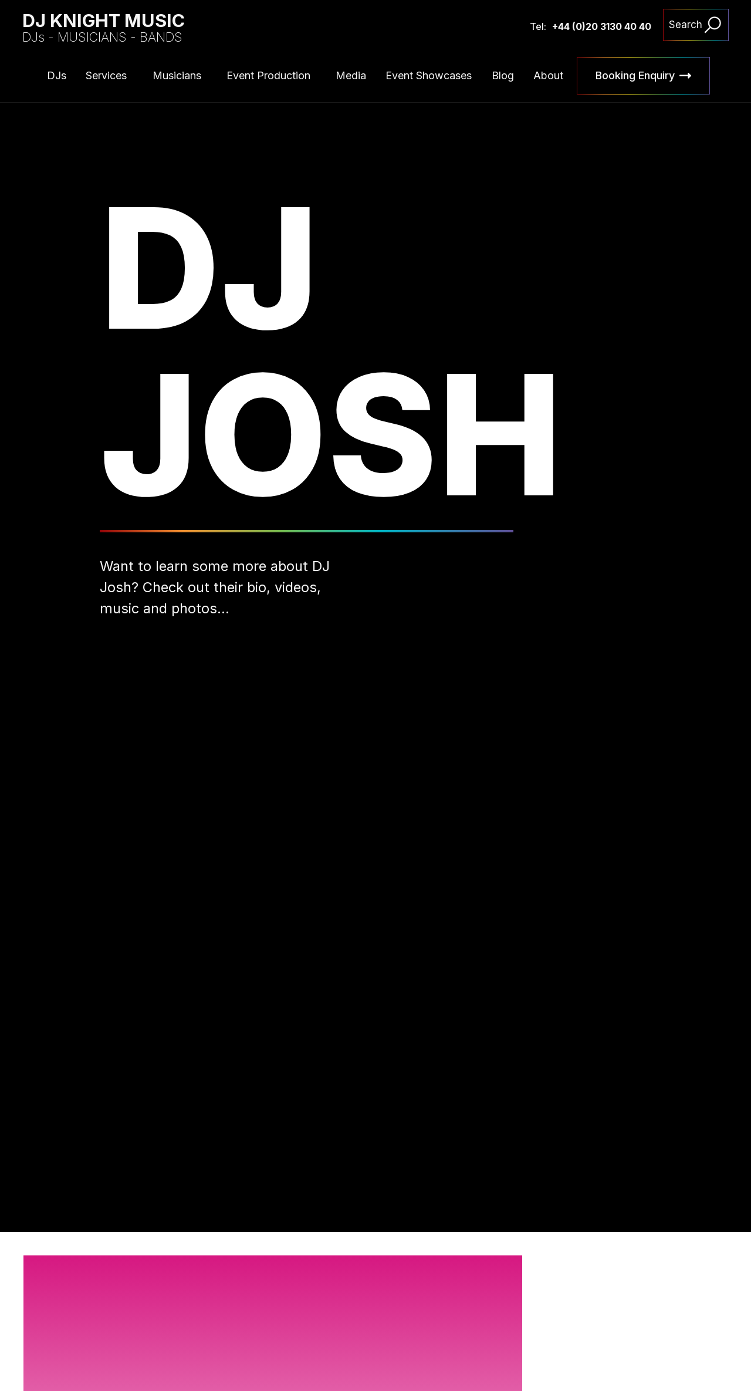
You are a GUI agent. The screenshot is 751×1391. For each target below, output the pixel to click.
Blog (503, 75)
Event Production (268, 75)
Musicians (177, 75)
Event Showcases (428, 75)
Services (106, 75)
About (548, 75)
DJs (56, 75)
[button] (666, 1329)
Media (351, 75)
